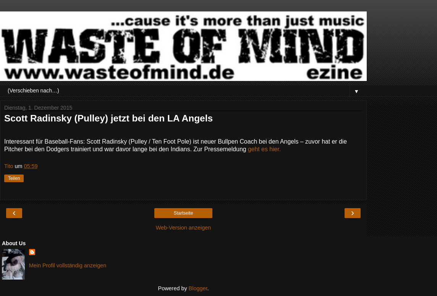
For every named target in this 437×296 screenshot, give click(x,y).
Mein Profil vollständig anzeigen (67, 265)
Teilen (14, 178)
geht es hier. (264, 149)
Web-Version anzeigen (183, 228)
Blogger (198, 288)
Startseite (183, 213)
